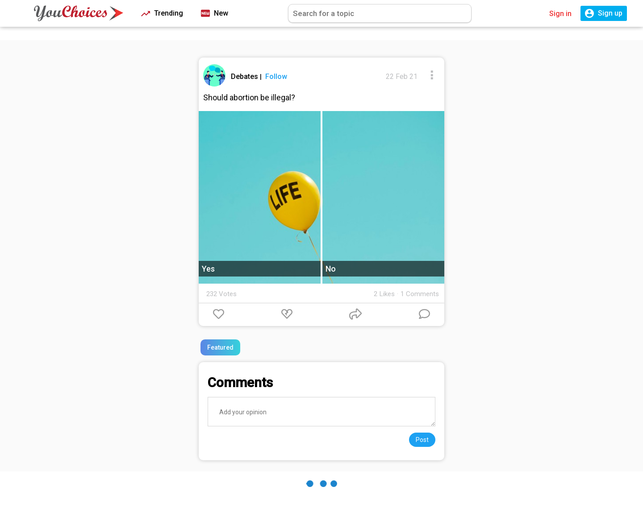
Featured (220, 347)
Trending (162, 13)
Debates (245, 76)
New (214, 13)
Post (422, 439)
